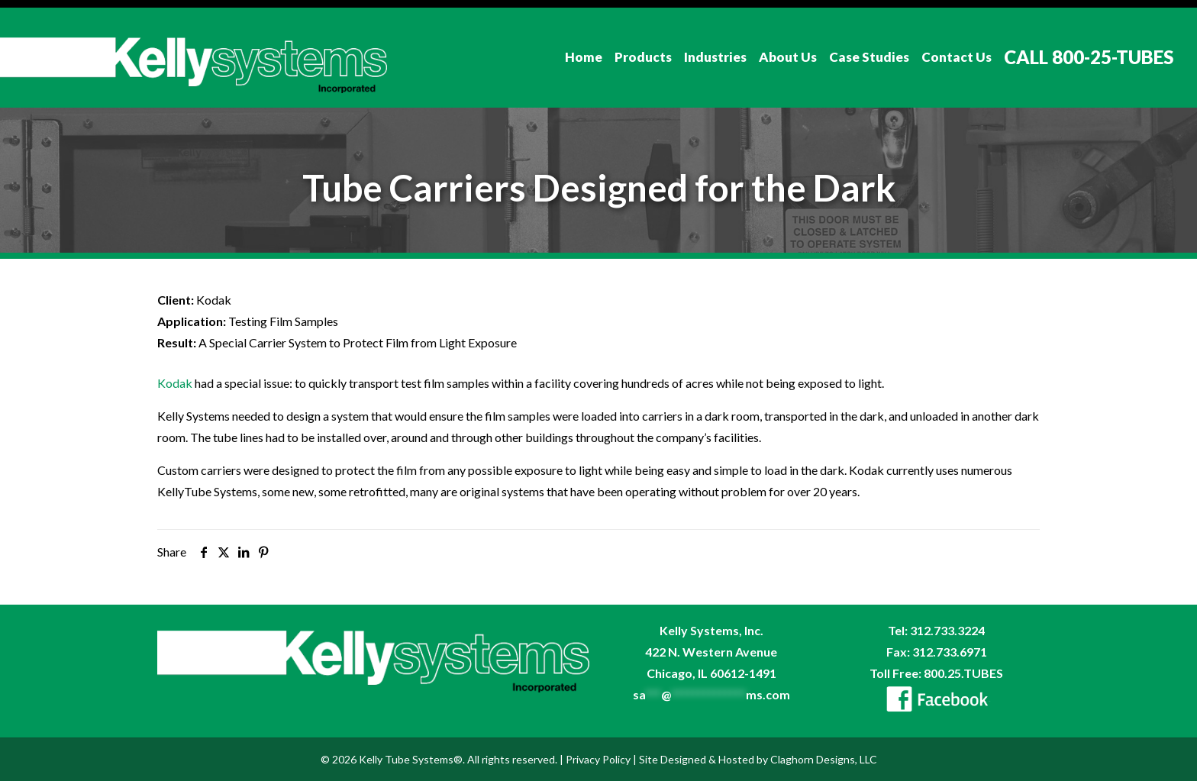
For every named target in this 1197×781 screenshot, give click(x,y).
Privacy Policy (598, 759)
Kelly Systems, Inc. (711, 630)
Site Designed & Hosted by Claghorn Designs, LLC (758, 759)
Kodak (174, 383)
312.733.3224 (947, 630)
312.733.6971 (949, 651)
